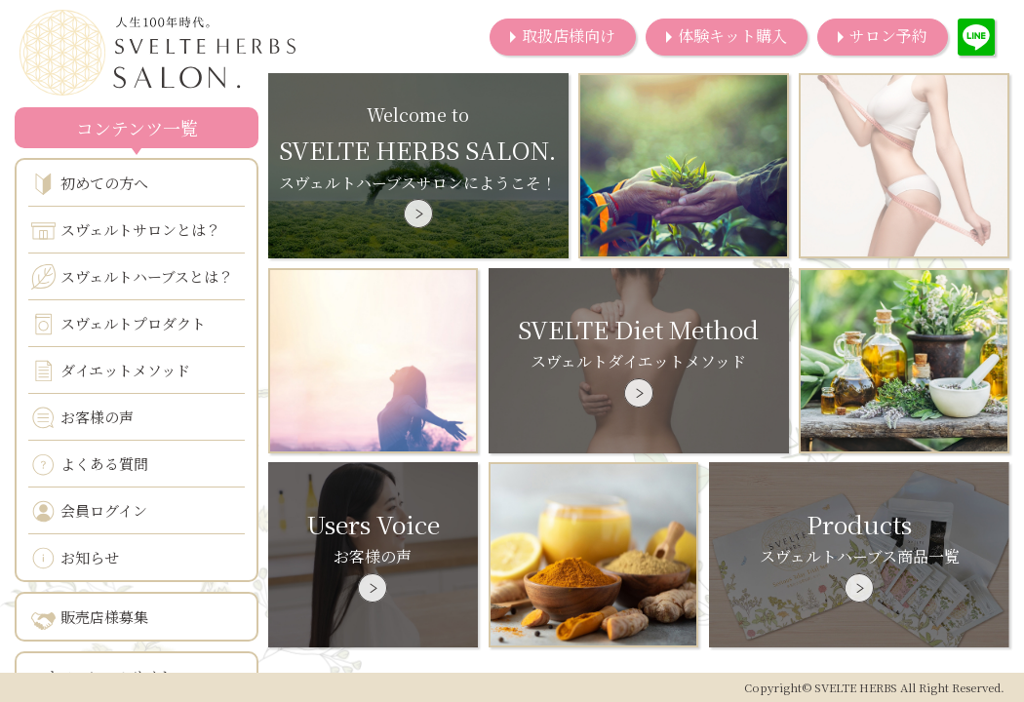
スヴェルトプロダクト (118, 324)
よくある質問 (89, 464)
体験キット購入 (732, 35)
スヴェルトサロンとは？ (125, 230)
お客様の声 (82, 418)
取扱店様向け (568, 35)
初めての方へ (89, 184)
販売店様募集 (89, 618)
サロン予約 (888, 35)
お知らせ (75, 558)
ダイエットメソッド (110, 371)
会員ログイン (89, 511)
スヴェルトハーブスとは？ (132, 277)
